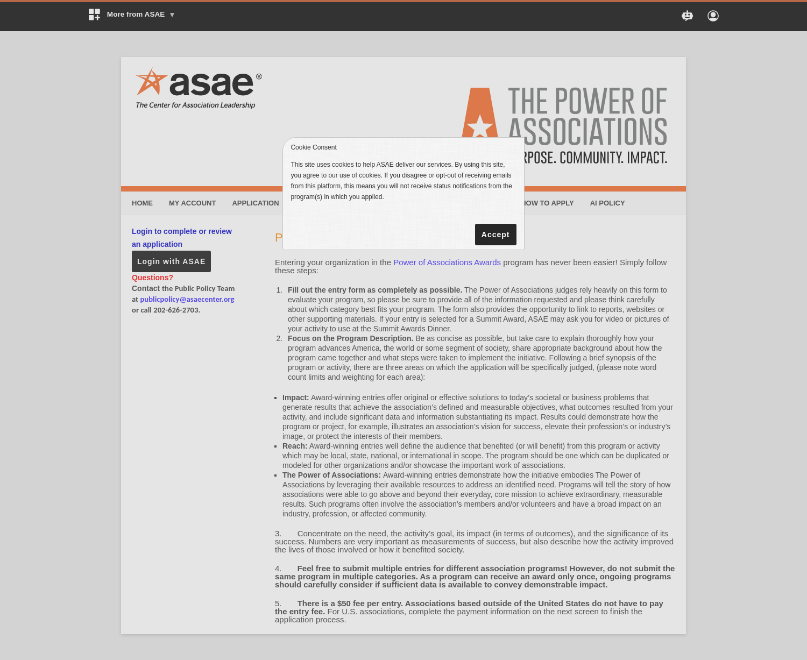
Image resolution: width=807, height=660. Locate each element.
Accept (496, 234)
